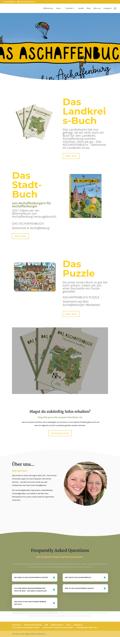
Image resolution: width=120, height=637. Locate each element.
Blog (88, 8)
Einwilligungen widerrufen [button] (87, 627)
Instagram (107, 8)
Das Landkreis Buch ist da (60, 351)
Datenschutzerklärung (32, 625)
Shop (58, 8)
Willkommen (48, 8)
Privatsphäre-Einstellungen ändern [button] (25, 627)
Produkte (69, 8)
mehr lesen (60, 370)
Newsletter (78, 625)
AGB (46, 625)
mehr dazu (71, 155)
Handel (81, 8)
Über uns (96, 8)
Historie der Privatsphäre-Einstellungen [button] (58, 627)
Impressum (16, 625)
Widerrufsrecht (57, 625)
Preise (68, 625)
